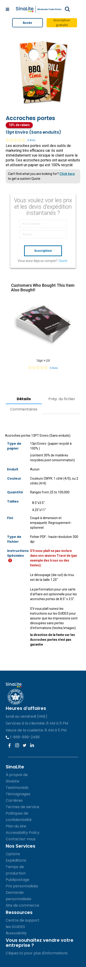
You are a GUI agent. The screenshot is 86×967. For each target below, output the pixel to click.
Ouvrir (63, 261)
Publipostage (17, 879)
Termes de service (22, 807)
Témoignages (18, 794)
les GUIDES (15, 926)
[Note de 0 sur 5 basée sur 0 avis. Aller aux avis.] (20, 140)
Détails (24, 399)
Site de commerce (22, 905)
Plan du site (16, 826)
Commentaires (23, 409)
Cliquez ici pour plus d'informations (37, 953)
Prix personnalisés (22, 886)
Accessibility (16, 933)
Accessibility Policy (22, 832)
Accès (27, 23)
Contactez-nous (21, 839)
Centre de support (22, 920)
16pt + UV (43, 361)
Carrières (14, 800)
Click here (67, 174)
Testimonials (17, 787)
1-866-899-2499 (22, 737)
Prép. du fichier (61, 399)
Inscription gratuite (61, 22)
